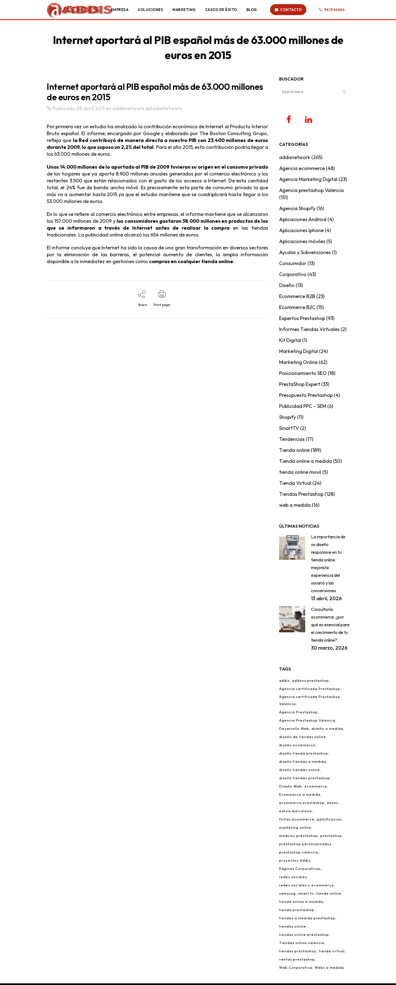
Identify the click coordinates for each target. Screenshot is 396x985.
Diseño (287, 287)
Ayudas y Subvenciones (305, 254)
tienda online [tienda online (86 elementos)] (328, 895)
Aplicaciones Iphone (301, 232)
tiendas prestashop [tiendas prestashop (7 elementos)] (297, 952)
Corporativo (292, 276)
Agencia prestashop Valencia (311, 192)
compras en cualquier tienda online (191, 261)
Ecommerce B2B (297, 298)
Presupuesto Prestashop (306, 397)
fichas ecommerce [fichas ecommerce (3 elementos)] (296, 821)
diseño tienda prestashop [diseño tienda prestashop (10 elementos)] (303, 755)
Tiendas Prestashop (301, 496)
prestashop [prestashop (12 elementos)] (331, 837)
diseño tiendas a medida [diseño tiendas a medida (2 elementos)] (302, 763)
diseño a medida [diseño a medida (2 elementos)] (327, 730)
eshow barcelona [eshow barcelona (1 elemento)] (295, 812)
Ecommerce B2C (297, 309)
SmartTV (289, 430)
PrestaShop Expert (299, 386)
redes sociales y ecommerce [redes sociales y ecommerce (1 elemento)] (306, 886)
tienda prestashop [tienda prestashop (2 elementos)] (296, 911)
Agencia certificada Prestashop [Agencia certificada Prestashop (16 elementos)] (309, 690)
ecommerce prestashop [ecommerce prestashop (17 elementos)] (301, 804)
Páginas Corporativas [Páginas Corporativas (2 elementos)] (300, 870)
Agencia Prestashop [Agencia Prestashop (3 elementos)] (298, 713)
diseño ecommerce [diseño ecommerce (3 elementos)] (297, 746)
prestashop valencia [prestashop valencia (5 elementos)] (298, 854)
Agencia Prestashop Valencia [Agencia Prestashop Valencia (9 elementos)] (307, 722)
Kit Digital (290, 342)
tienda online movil (300, 474)
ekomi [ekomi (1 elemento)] (332, 804)
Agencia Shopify (297, 210)
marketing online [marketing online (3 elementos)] (295, 829)
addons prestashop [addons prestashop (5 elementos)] (310, 682)
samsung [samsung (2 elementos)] (287, 895)
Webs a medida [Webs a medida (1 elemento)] (329, 969)
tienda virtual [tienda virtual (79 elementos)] (332, 952)
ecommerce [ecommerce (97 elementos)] (315, 788)
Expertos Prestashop (302, 320)
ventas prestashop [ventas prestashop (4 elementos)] (297, 961)
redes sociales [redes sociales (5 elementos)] (293, 878)
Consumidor (292, 265)
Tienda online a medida (305, 463)
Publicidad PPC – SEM (302, 408)
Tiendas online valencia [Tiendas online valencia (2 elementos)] (301, 944)
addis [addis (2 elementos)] (284, 682)
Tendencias (292, 441)
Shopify (287, 419)
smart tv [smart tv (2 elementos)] (306, 895)
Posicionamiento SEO (303, 375)
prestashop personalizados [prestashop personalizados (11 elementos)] (305, 845)
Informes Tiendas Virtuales (309, 331)
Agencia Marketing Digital (308, 181)
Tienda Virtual (295, 485)
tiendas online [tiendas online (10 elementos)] (292, 928)
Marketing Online (298, 364)
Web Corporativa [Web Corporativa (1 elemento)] (295, 969)
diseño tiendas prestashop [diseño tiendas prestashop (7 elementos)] (304, 779)
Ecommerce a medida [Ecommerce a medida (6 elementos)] (299, 796)
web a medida (295, 506)
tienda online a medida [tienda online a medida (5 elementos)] (301, 903)
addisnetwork (128, 108)
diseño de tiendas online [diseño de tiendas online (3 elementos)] (302, 738)
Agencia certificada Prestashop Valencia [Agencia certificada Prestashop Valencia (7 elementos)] (309, 702)
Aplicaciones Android (302, 221)
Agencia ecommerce (302, 170)
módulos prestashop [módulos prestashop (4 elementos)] (298, 837)
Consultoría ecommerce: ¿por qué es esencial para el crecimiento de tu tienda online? (330, 626)
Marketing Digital (298, 353)
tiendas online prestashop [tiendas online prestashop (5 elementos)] (304, 936)
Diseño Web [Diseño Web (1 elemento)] (290, 788)
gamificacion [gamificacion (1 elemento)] (329, 821)
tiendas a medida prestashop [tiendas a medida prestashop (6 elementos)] (307, 919)
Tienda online (294, 452)
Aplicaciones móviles (302, 243)
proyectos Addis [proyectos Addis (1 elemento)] (294, 862)
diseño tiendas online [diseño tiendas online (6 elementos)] (299, 771)
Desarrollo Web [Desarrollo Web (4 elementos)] (294, 730)
